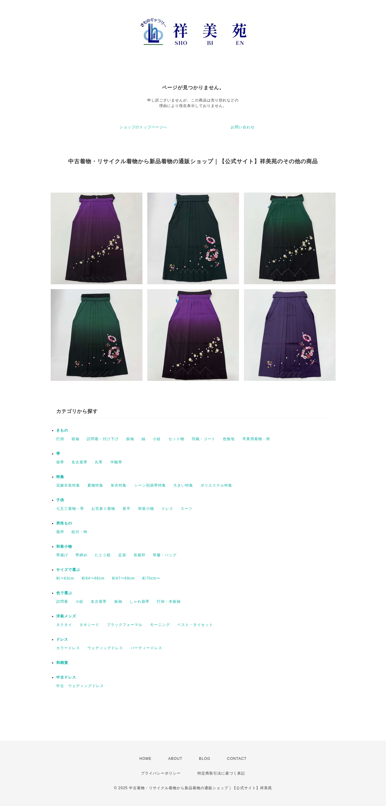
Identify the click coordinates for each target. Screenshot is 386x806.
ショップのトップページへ (143, 127)
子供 (60, 500)
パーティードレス (146, 648)
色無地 (229, 439)
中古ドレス (66, 677)
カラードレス (68, 648)
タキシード (89, 625)
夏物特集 (95, 485)
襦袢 (60, 532)
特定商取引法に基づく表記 (221, 773)
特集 (60, 477)
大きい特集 (183, 485)
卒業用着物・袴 (256, 439)
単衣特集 (119, 485)
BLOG (204, 758)
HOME (145, 758)
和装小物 (146, 508)
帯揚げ (62, 555)
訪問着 (62, 601)
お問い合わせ (243, 127)
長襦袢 (139, 555)
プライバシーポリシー (161, 773)
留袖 (75, 439)
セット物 (176, 439)
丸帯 (99, 462)
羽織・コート (203, 439)
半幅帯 (116, 462)
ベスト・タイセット (195, 625)
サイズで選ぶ (68, 570)
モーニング (160, 625)
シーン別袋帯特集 (150, 485)
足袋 (122, 555)
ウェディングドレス (105, 648)
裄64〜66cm (93, 578)
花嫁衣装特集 (68, 485)
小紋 (157, 439)
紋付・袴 (79, 532)
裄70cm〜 (151, 578)
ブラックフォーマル (124, 625)
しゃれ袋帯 (139, 601)
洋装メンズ (66, 616)
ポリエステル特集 (216, 485)
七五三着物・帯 (70, 508)
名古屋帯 (79, 462)
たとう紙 (103, 555)
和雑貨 (62, 663)
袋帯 (60, 462)
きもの (62, 430)
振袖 (130, 439)
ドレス (167, 508)
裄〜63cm (65, 578)
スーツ (187, 508)
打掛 (60, 439)
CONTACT (237, 758)
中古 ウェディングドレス (80, 686)
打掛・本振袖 (169, 601)
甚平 (127, 508)
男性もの (64, 523)
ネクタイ (64, 625)
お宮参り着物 (103, 508)
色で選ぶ (64, 593)
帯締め (81, 555)
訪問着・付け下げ (103, 439)
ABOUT (175, 758)
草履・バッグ (165, 555)
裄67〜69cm (123, 578)
